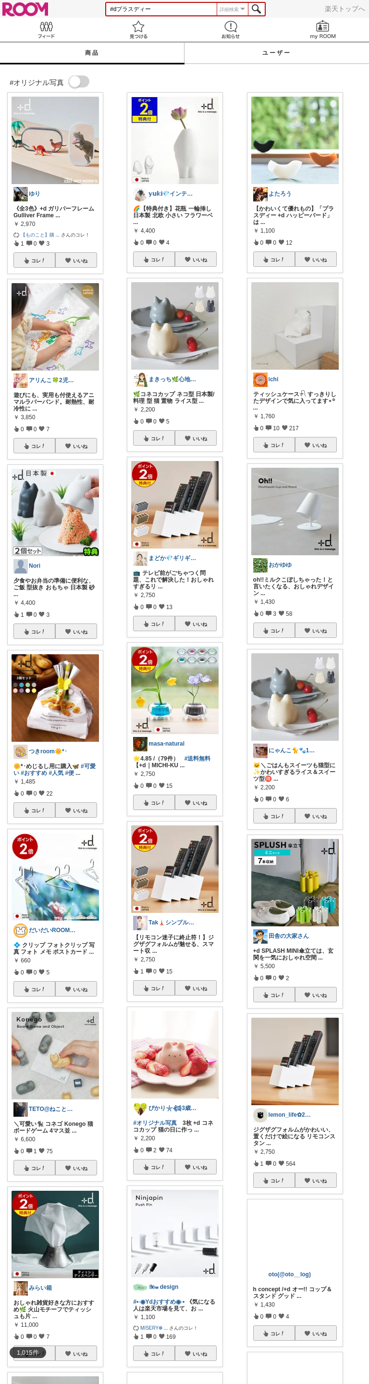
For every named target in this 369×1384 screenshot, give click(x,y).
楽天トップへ (345, 8)
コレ (38, 260)
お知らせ (230, 29)
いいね (80, 260)
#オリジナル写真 (155, 1123)
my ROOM (323, 29)
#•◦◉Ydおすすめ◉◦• (158, 1301)
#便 (69, 773)
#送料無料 (197, 758)
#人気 (56, 773)
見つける (138, 29)
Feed (46, 29)
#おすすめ (34, 773)
